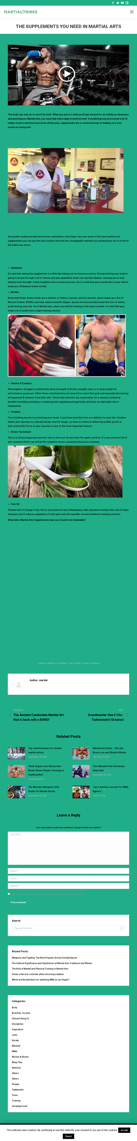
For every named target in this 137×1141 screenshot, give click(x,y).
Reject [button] (68, 1136)
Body (14, 1007)
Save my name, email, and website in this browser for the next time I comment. (47, 894)
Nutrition (15, 48)
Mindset (16, 1046)
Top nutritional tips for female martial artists (45, 750)
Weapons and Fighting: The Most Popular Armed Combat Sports (44, 958)
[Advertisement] (69, 138)
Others (15, 1073)
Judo (14, 1035)
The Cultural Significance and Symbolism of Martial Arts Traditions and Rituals (52, 963)
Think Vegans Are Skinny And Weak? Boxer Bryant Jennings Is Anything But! (46, 770)
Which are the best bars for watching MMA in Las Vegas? (40, 979)
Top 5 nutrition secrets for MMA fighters (110, 789)
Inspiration (17, 1029)
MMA (14, 1051)
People (15, 1084)
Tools (15, 1095)
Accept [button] (124, 1130)
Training (16, 1100)
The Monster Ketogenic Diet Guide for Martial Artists (43, 789)
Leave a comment (91, 663)
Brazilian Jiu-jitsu (21, 1013)
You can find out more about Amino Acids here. (87, 310)
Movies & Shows (20, 1057)
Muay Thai (17, 1062)
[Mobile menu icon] (132, 12)
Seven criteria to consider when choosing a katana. (38, 974)
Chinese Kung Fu (20, 1018)
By (61, 663)
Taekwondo (18, 1089)
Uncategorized (19, 1106)
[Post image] (16, 753)
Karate (15, 1040)
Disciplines (17, 1024)
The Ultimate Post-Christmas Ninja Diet (109, 768)
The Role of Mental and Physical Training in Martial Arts (40, 968)
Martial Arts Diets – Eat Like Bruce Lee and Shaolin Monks (109, 750)
